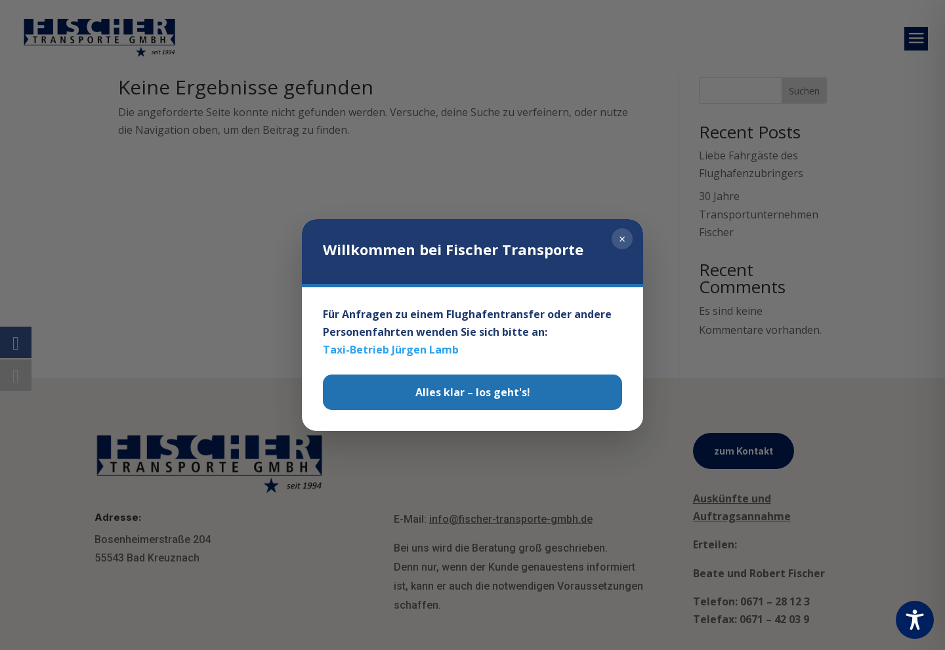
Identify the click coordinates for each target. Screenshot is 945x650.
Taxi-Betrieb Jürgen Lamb (391, 349)
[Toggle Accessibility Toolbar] (914, 619)
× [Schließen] (622, 239)
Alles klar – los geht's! (472, 392)
